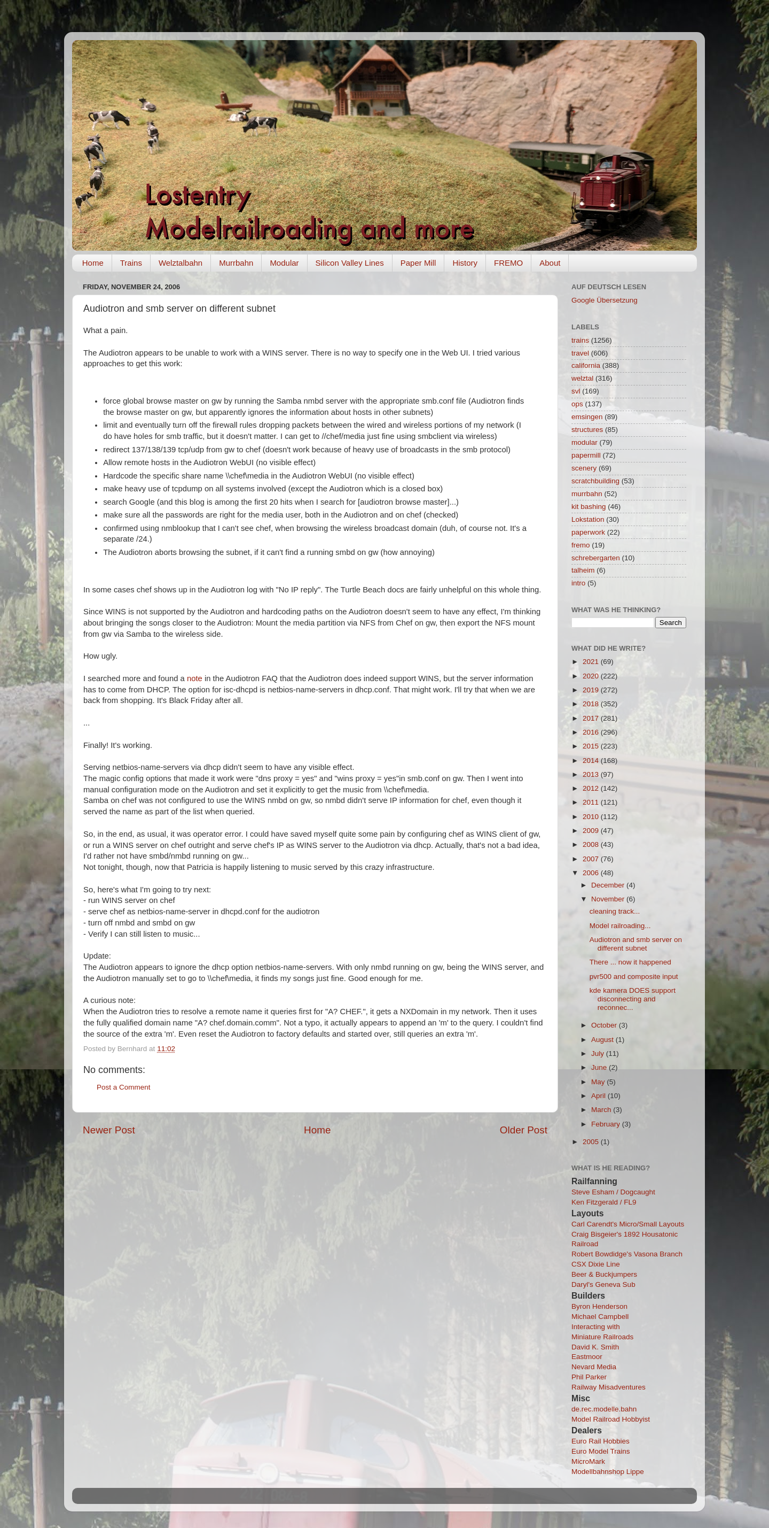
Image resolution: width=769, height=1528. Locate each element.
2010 (592, 817)
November (608, 899)
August (603, 1040)
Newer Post (109, 1130)
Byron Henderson (599, 1306)
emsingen (587, 417)
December (608, 885)
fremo (580, 545)
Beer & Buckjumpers (604, 1274)
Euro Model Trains (600, 1451)
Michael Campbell (600, 1317)
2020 (592, 676)
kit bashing (588, 507)
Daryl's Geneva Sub (603, 1284)
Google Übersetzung (604, 300)
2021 (592, 662)
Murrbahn (236, 262)
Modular (284, 262)
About (549, 262)
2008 (592, 844)
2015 (592, 746)
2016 (592, 732)
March (602, 1110)
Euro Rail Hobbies (600, 1441)
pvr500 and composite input (634, 977)
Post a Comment (124, 1087)
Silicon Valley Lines (350, 262)
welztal (582, 378)
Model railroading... (620, 926)
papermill (586, 455)
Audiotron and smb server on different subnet (636, 944)
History (464, 262)
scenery (584, 468)
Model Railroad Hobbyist (610, 1419)
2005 (592, 1142)
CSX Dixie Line (595, 1264)
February (606, 1124)
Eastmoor (586, 1357)
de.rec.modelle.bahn (604, 1409)
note (194, 678)
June (600, 1067)
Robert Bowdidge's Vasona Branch (626, 1254)
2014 (592, 761)
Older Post (523, 1130)
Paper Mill (418, 262)
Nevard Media (593, 1367)
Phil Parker (589, 1377)
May (599, 1082)
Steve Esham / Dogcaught (613, 1192)
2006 (592, 873)
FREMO (508, 262)
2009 (592, 831)
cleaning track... (615, 911)
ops (577, 404)
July (598, 1053)
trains (580, 340)
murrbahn (586, 494)
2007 (592, 859)
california (585, 365)
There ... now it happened (630, 962)
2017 (592, 718)
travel (580, 353)
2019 (592, 690)
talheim (583, 570)
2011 (592, 802)
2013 (592, 774)
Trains (131, 262)
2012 (592, 788)
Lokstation (588, 519)
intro (578, 583)
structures (587, 430)
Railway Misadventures (608, 1387)
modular (584, 442)
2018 (592, 704)
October (605, 1025)
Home (93, 262)
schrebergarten (595, 558)
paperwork (588, 532)
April (599, 1096)
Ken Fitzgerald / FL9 (604, 1202)
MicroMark (588, 1461)
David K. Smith (595, 1347)
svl (575, 391)
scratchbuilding (595, 481)
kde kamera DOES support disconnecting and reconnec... (633, 999)
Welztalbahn (180, 262)
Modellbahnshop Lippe (607, 1472)
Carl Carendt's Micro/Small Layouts (627, 1224)
